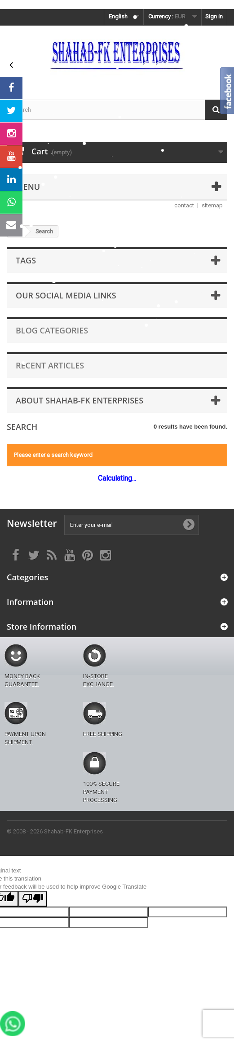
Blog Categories (52, 330)
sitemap (212, 205)
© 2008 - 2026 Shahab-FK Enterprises (55, 831)
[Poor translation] (32, 899)
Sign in (214, 16)
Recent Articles (50, 365)
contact (184, 205)
